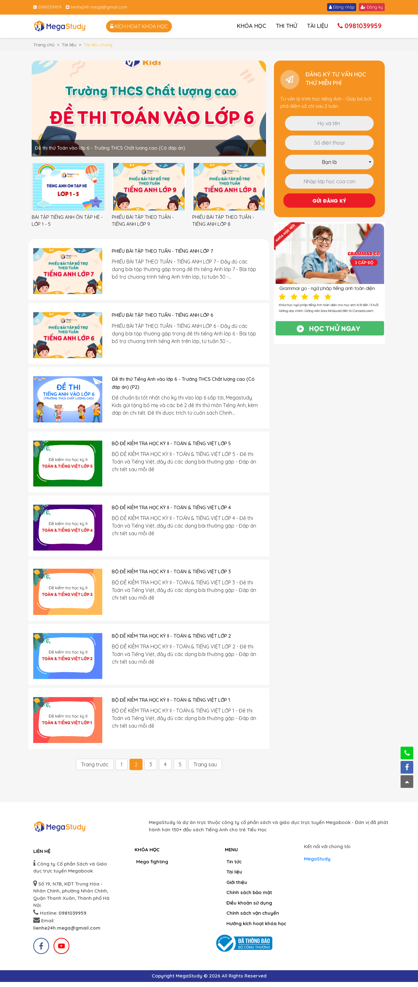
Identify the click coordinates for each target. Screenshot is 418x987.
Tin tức (234, 862)
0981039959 (47, 7)
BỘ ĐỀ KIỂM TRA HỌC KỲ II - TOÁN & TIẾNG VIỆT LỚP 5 (171, 443)
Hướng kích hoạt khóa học (256, 923)
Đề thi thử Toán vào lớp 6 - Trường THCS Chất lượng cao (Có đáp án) (110, 148)
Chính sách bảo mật (249, 892)
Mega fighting (152, 862)
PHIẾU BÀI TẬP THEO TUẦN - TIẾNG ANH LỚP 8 (223, 220)
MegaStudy (317, 859)
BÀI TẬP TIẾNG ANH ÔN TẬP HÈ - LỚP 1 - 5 (67, 220)
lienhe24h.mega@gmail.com (96, 7)
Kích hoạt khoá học (139, 26)
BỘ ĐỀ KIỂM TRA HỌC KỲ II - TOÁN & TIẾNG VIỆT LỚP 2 (171, 636)
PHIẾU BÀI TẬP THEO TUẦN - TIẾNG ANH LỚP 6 (162, 315)
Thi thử (286, 25)
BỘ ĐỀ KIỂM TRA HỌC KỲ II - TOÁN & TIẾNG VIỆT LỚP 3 (171, 571)
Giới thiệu (236, 882)
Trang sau (205, 764)
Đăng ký (372, 7)
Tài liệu (317, 25)
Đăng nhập (342, 7)
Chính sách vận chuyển (252, 913)
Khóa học (251, 25)
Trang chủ (43, 45)
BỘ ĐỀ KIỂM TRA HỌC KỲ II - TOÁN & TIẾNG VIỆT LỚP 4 (171, 507)
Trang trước (95, 764)
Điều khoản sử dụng (249, 903)
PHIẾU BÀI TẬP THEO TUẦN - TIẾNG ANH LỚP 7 (162, 251)
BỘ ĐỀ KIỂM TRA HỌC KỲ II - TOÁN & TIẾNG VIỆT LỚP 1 (171, 700)
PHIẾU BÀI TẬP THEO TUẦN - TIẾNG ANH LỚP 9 (143, 220)
